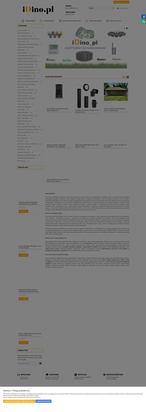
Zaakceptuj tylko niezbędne (12, 401)
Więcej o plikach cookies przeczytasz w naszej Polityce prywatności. (22, 397)
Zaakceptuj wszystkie (43, 401)
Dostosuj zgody (29, 401)
